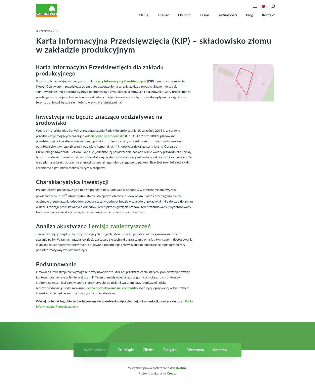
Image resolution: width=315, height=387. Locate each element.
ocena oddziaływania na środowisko (112, 288)
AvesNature (178, 368)
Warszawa (195, 350)
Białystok (170, 350)
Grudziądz (126, 350)
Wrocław (220, 350)
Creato (172, 373)
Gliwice (148, 350)
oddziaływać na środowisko (104, 136)
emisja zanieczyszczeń (121, 226)
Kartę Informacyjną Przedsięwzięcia (120, 81)
